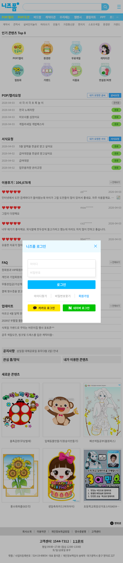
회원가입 (84, 296)
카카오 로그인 (44, 308)
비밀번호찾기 (63, 296)
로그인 (61, 284)
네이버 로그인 (79, 308)
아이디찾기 (40, 296)
